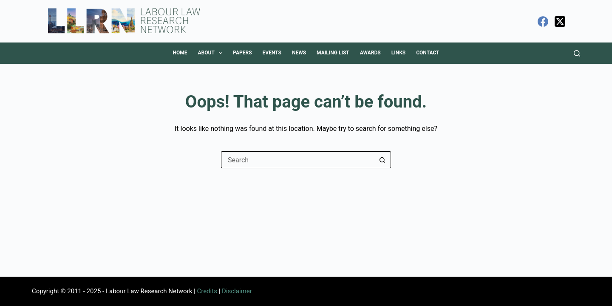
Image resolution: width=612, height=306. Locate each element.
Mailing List (333, 53)
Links (398, 53)
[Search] (577, 53)
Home (180, 53)
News (299, 53)
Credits (207, 291)
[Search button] (382, 159)
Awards (370, 53)
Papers (242, 53)
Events (272, 53)
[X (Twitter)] (560, 21)
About (212, 53)
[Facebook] (543, 21)
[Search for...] (297, 159)
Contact (427, 53)
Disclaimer (237, 291)
